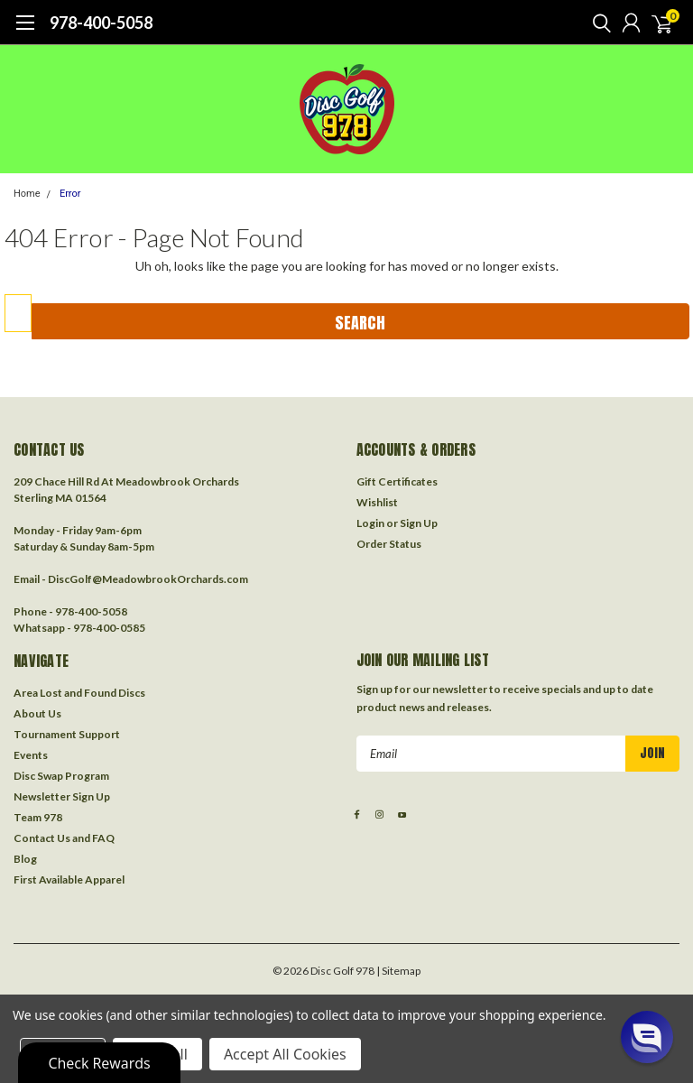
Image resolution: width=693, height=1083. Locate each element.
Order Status (388, 544)
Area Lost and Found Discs (79, 692)
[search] (597, 22)
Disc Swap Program (61, 775)
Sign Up (419, 523)
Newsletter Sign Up (62, 796)
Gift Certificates (397, 481)
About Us (37, 713)
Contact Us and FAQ (64, 838)
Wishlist (377, 502)
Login (370, 523)
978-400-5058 (101, 22)
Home (27, 193)
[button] (647, 1037)
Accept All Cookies (285, 1054)
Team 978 (38, 817)
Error (70, 193)
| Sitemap (398, 970)
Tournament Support (67, 734)
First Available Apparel (69, 879)
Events (31, 755)
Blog (25, 858)
